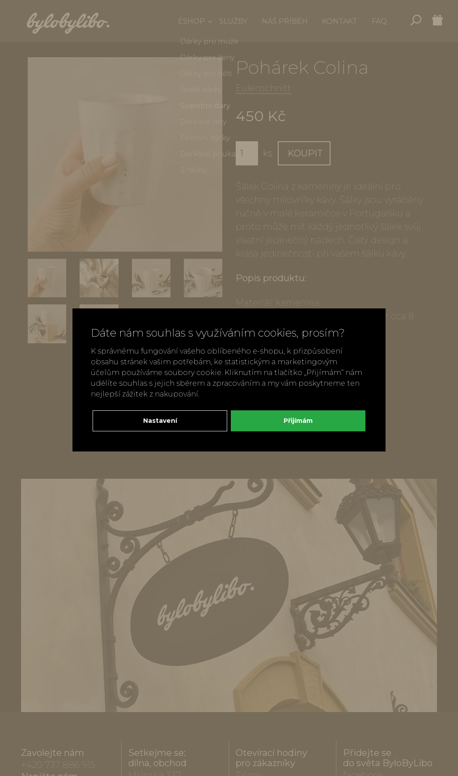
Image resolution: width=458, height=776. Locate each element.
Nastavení (160, 421)
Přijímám (298, 421)
